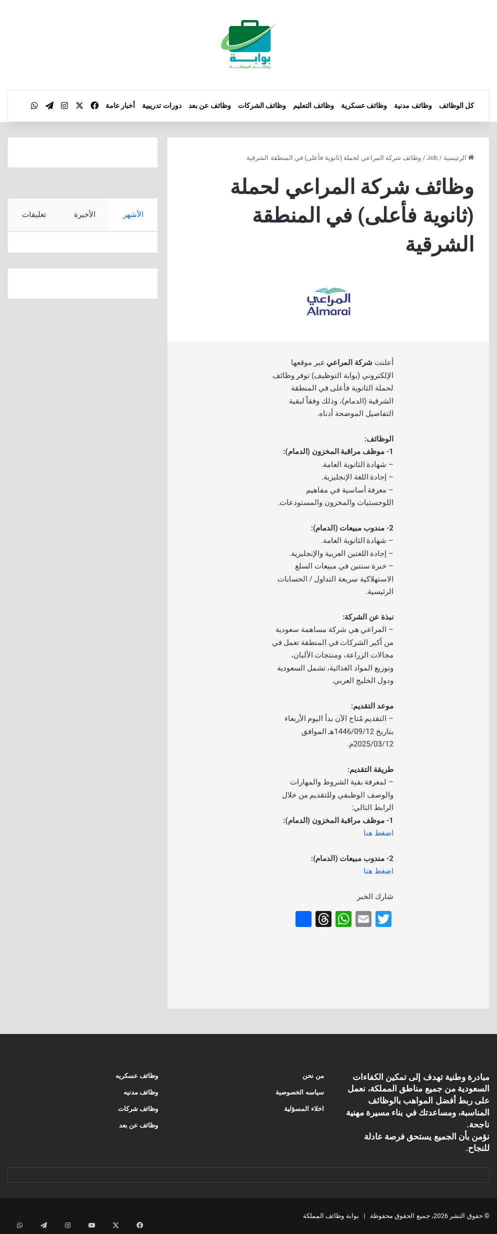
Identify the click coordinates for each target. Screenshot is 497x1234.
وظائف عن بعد (209, 106)
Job (432, 158)
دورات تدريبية (161, 106)
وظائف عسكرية (364, 106)
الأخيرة (85, 214)
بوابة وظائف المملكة (330, 1216)
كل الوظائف (456, 106)
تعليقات (34, 214)
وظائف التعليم (313, 106)
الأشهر (134, 214)
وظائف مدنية (413, 106)
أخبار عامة (120, 106)
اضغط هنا (379, 833)
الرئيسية (459, 158)
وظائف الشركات (262, 106)
